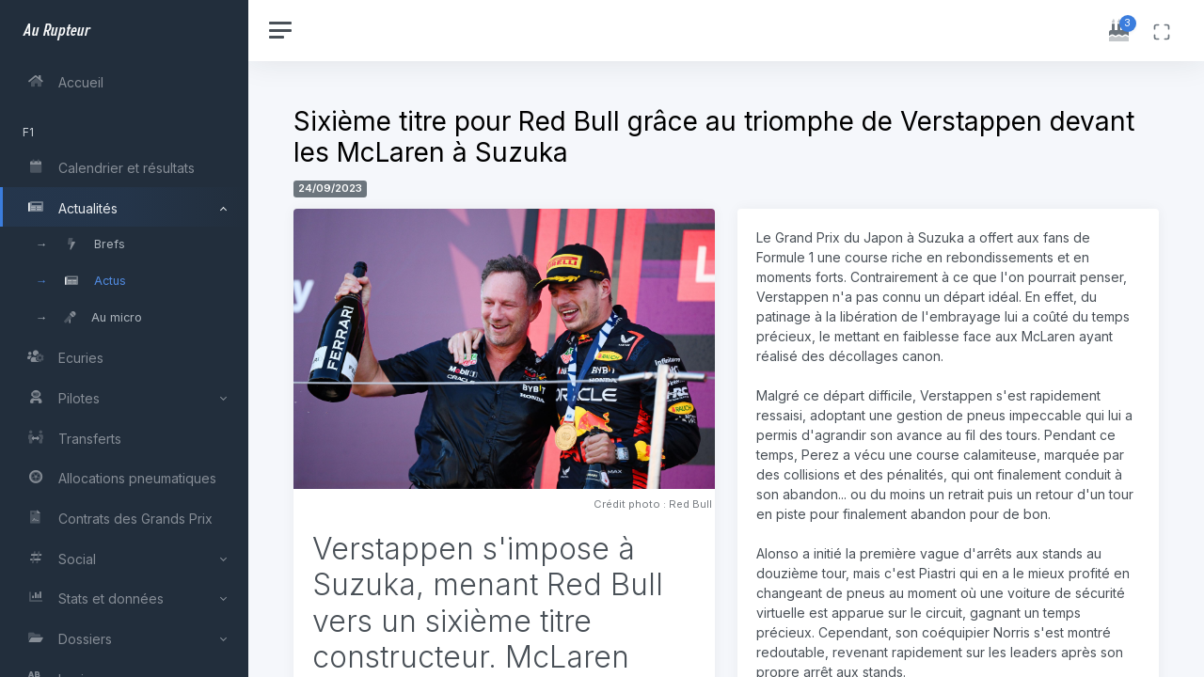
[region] (124, 338)
